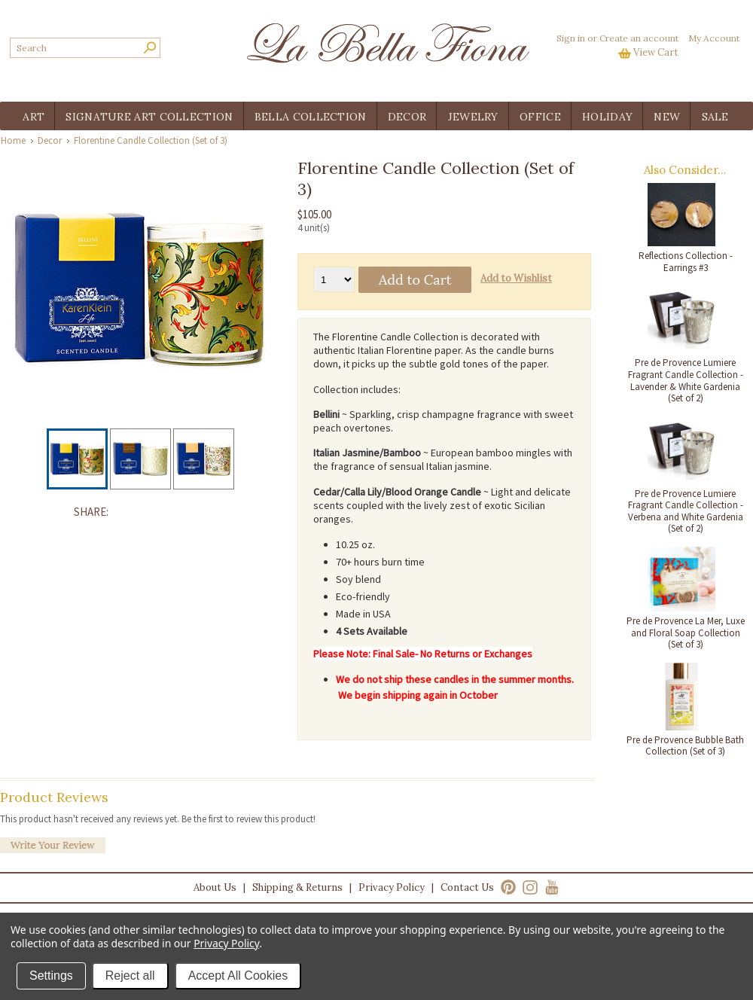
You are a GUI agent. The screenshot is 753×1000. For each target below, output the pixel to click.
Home (13, 140)
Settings (51, 975)
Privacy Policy (391, 887)
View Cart (655, 52)
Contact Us (467, 887)
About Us (215, 887)
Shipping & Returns (297, 887)
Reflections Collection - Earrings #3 (686, 261)
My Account (713, 38)
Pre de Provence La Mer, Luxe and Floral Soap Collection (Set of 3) (685, 632)
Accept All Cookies (238, 975)
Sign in (570, 38)
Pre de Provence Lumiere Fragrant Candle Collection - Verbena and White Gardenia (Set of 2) (685, 511)
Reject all (130, 975)
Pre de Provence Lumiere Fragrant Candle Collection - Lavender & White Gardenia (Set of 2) (685, 380)
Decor (50, 140)
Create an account (638, 38)
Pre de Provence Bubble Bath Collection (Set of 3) (685, 745)
